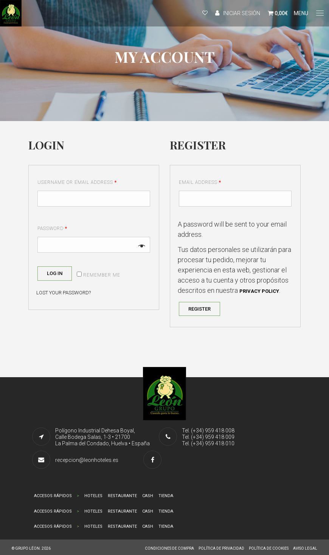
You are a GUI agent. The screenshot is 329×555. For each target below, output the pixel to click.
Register (199, 309)
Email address (200, 182)
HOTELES (93, 495)
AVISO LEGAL (305, 548)
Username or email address (77, 182)
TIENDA (165, 495)
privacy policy (259, 291)
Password (52, 228)
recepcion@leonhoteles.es (86, 460)
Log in (54, 273)
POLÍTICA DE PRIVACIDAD (221, 548)
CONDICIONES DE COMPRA (169, 548)
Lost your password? (63, 292)
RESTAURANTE (122, 495)
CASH (147, 495)
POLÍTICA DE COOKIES (269, 548)
